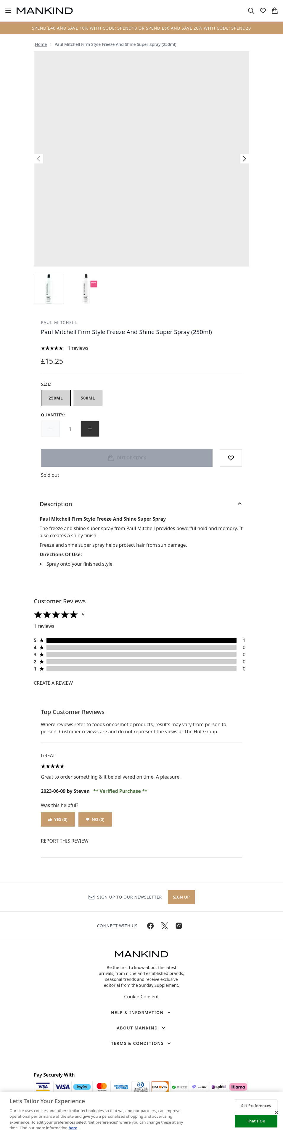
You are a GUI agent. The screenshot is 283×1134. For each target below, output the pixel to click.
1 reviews (78, 348)
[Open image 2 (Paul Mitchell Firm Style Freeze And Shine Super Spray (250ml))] (86, 289)
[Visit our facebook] (150, 926)
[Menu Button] (8, 10)
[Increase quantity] (90, 429)
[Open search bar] (251, 10)
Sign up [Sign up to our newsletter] (181, 897)
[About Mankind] (141, 1028)
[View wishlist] (262, 10)
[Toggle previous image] (38, 158)
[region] (141, 1113)
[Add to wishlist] (231, 458)
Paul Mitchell (59, 322)
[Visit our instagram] (179, 926)
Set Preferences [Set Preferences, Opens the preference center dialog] (256, 1105)
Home (41, 44)
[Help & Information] (141, 1013)
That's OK (256, 1121)
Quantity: (53, 415)
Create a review (53, 683)
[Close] (276, 1112)
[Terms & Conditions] (141, 1043)
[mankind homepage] (45, 10)
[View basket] (274, 10)
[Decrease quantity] (50, 429)
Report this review (65, 841)
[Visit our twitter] (164, 926)
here (73, 1127)
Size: (46, 384)
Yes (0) (57, 819)
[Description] (141, 504)
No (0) (95, 819)
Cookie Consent (141, 996)
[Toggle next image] (244, 158)
